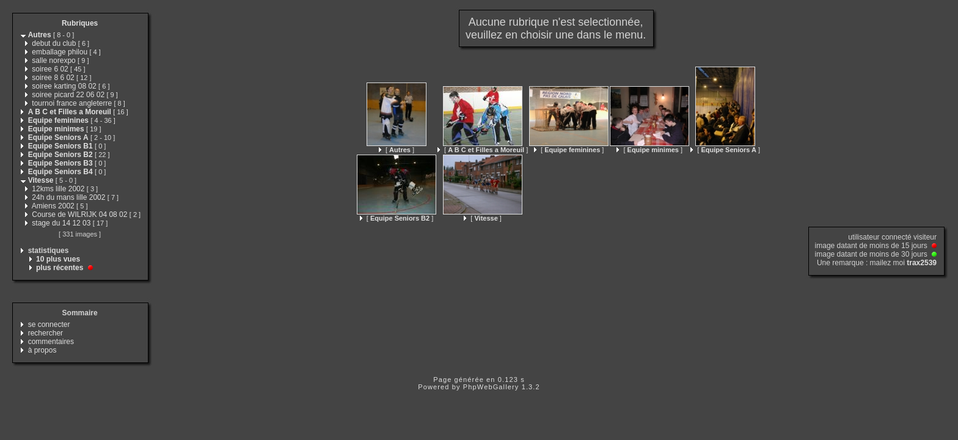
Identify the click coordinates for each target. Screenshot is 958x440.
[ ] (396, 149)
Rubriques (80, 23)
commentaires (51, 341)
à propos (42, 350)
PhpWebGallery (491, 387)
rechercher (45, 333)
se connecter (49, 324)
